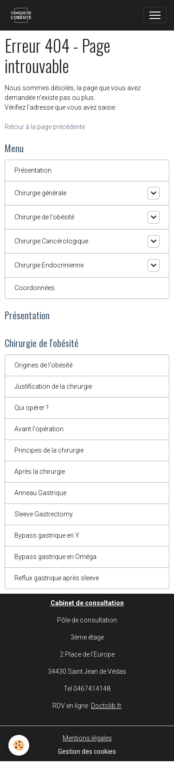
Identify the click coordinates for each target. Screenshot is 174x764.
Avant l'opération (39, 429)
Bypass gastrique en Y (46, 535)
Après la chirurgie (39, 471)
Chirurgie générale (40, 193)
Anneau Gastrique (40, 493)
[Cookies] (18, 745)
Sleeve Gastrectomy (43, 514)
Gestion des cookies (87, 751)
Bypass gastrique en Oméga (55, 556)
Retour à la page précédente (45, 126)
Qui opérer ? (31, 407)
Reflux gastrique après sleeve (56, 578)
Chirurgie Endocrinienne (49, 265)
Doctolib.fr (106, 705)
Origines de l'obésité (43, 365)
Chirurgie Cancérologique (51, 241)
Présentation (33, 170)
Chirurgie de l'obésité (44, 217)
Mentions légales (87, 738)
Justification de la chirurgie (53, 386)
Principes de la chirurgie (49, 450)
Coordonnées (34, 288)
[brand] (23, 15)
